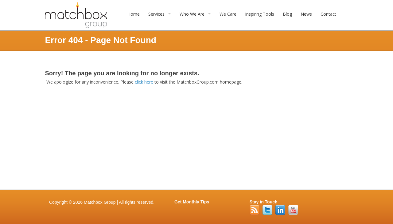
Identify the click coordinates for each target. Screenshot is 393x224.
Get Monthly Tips (191, 201)
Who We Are (192, 14)
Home (133, 14)
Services (156, 14)
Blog (287, 14)
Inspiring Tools (259, 14)
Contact (328, 14)
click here (144, 82)
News (306, 14)
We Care (228, 14)
